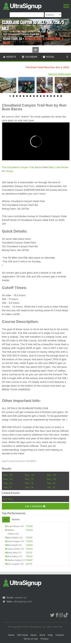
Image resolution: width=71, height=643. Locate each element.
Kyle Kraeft (13, 545)
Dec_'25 (8, 474)
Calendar (29, 56)
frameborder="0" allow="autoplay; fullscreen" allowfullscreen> (36, 141)
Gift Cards (22, 635)
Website (9, 56)
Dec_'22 (8, 479)
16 (61, 96)
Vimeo (9, 170)
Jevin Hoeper (14, 541)
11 (44, 96)
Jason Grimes (14, 549)
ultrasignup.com (22, 601)
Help (50, 635)
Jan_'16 (29, 487)
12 (47, 96)
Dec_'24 (29, 474)
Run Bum (8, 498)
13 (51, 96)
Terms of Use (30, 638)
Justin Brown (13, 526)
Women (16, 519)
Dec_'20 (51, 479)
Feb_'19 (29, 483)
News (34, 635)
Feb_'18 (51, 483)
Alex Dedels (13, 537)
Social (48, 56)
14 (54, 96)
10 (40, 96)
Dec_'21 (29, 479)
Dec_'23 (51, 474)
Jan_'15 (51, 487)
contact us (20, 597)
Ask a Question (35, 506)
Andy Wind (13, 552)
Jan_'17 (7, 487)
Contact (59, 635)
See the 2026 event (59, 74)
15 (58, 96)
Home (11, 635)
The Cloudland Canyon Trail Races (22, 167)
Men (6, 519)
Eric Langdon (14, 564)
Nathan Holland (15, 560)
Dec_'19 (7, 483)
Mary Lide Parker (59, 167)
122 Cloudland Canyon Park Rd (21, 34)
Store (42, 635)
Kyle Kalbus (13, 556)
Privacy (44, 638)
